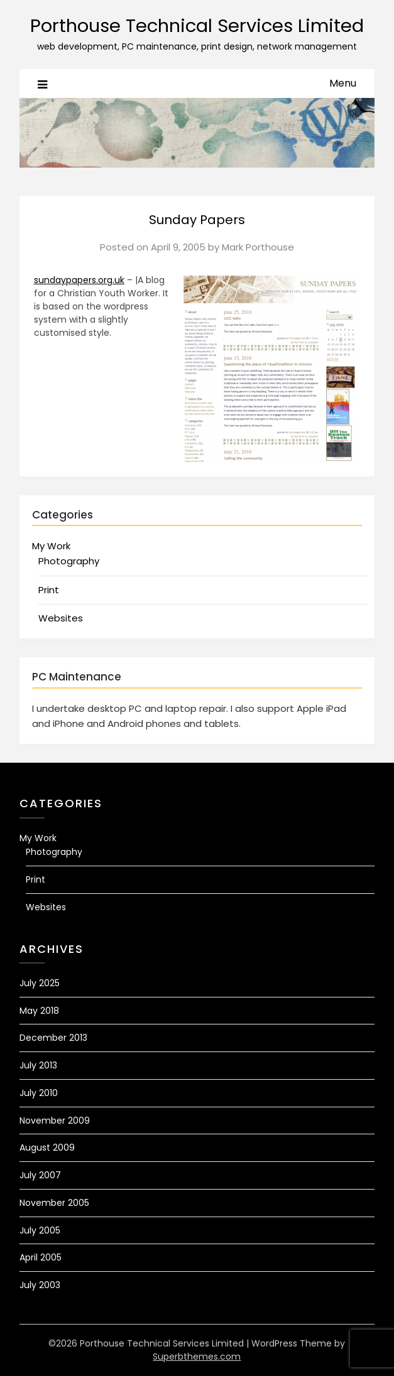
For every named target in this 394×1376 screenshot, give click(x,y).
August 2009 (47, 1147)
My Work (51, 545)
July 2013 (38, 1065)
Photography (68, 560)
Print (48, 589)
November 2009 (54, 1120)
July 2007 (40, 1175)
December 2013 (53, 1037)
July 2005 (39, 1230)
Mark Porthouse (258, 247)
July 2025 (39, 983)
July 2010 (38, 1093)
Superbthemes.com (197, 1356)
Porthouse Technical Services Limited (197, 25)
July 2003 (39, 1285)
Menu (342, 83)
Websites (60, 618)
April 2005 (40, 1257)
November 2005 (54, 1202)
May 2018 (39, 1010)
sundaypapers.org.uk (79, 280)
